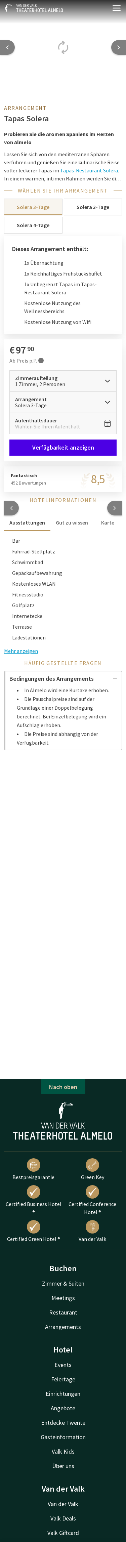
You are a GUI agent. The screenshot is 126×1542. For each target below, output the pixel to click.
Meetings (63, 1298)
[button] (11, 508)
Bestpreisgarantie (33, 1169)
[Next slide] (118, 47)
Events (63, 1365)
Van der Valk (92, 1231)
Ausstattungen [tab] (27, 522)
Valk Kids (63, 1451)
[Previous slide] (7, 47)
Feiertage (63, 1379)
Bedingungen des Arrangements (63, 678)
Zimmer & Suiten (63, 1283)
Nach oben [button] (63, 1087)
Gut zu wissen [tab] (72, 522)
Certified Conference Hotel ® (92, 1200)
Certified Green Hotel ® (33, 1231)
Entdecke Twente (63, 1422)
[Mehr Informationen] (41, 360)
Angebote (63, 1408)
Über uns (63, 1466)
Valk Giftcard (63, 1533)
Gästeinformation (63, 1437)
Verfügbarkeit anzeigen (63, 447)
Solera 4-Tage (33, 225)
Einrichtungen (63, 1394)
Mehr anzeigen (21, 651)
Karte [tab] (107, 522)
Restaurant (63, 1312)
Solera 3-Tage (33, 207)
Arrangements (63, 1327)
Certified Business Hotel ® (33, 1200)
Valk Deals (63, 1518)
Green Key (92, 1169)
